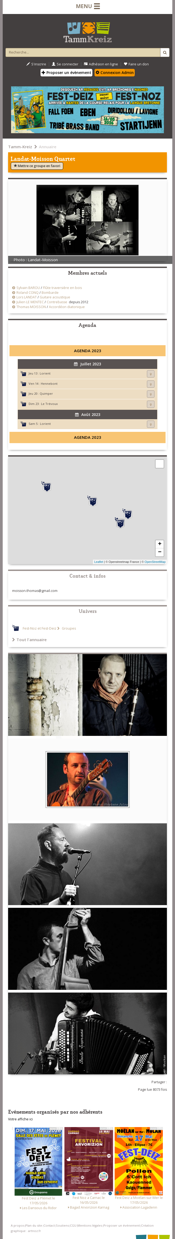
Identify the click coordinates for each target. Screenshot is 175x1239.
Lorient (45, 373)
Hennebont (49, 384)
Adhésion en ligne (101, 64)
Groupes (68, 628)
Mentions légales (90, 1225)
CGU (73, 1225)
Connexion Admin (115, 72)
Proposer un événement (121, 1225)
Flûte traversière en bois (62, 287)
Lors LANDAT (26, 297)
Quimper (46, 393)
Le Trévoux (49, 404)
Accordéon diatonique (67, 307)
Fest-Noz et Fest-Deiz (39, 628)
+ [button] (159, 544)
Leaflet (98, 561)
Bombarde (50, 292)
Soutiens (62, 1225)
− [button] (159, 552)
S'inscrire (36, 64)
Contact (49, 1225)
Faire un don (136, 64)
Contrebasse (57, 302)
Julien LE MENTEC (30, 302)
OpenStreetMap (155, 561)
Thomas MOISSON (31, 307)
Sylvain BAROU (28, 287)
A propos (17, 1225)
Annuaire (47, 146)
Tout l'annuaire (29, 639)
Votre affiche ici (20, 1119)
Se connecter (65, 64)
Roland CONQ (27, 292)
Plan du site (33, 1225)
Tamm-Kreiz (20, 146)
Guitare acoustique (55, 297)
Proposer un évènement (66, 72)
